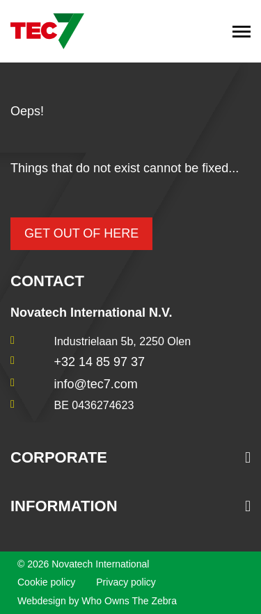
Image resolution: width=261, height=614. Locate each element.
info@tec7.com (96, 384)
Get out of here (81, 233)
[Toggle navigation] (241, 31)
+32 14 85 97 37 (99, 362)
